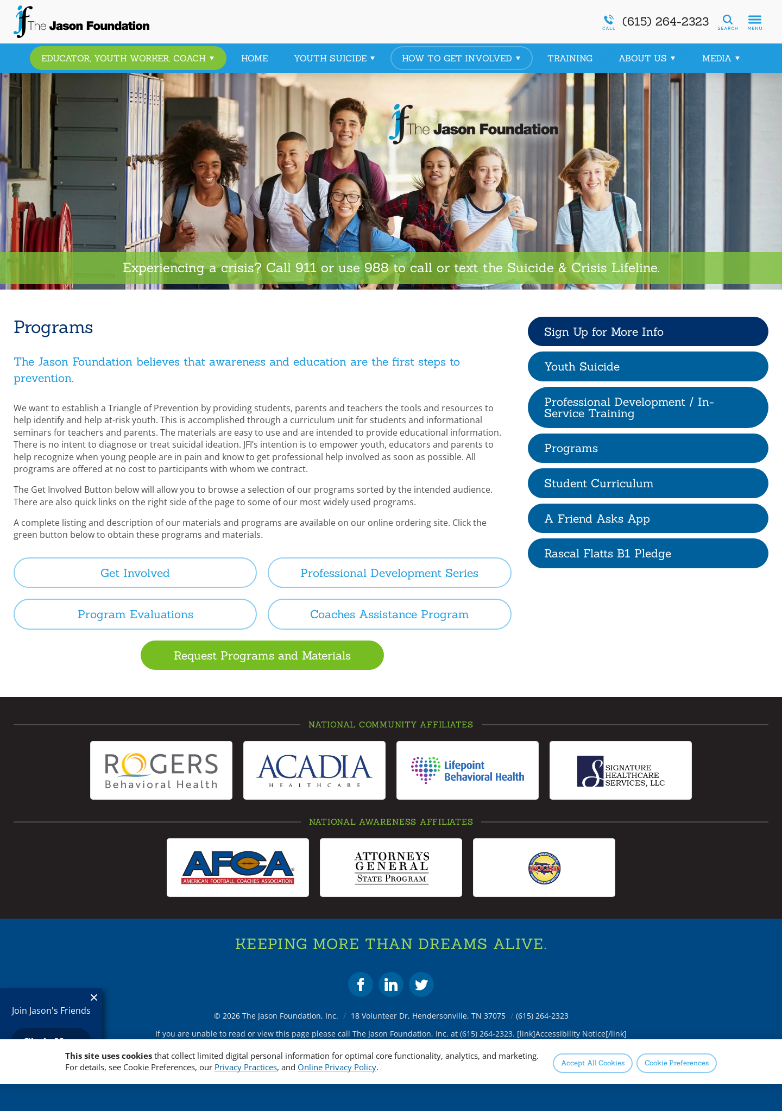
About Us (647, 58)
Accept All (593, 1063)
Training (569, 58)
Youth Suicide (335, 58)
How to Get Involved (461, 58)
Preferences (677, 1063)
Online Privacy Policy (337, 1067)
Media (721, 58)
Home (254, 58)
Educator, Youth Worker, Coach (128, 58)
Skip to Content (0, 0)
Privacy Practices (246, 1067)
